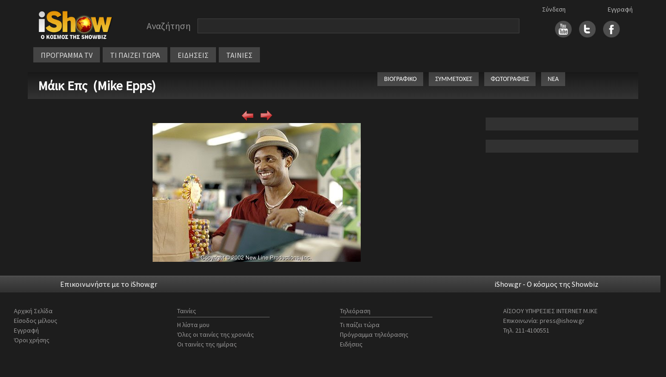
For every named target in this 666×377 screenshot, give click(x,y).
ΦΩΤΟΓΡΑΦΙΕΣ (510, 79)
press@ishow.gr (562, 320)
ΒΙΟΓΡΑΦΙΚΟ (400, 79)
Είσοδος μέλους (35, 320)
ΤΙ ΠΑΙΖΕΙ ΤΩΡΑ (135, 55)
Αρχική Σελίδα (33, 311)
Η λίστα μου (193, 325)
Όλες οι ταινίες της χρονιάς (215, 334)
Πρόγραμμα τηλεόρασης (374, 334)
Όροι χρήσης (31, 340)
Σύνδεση (554, 9)
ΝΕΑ (553, 79)
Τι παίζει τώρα (360, 325)
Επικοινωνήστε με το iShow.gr (108, 284)
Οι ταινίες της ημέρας (207, 344)
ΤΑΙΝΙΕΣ (239, 55)
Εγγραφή (620, 9)
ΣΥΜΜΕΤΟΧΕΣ (453, 79)
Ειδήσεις (351, 344)
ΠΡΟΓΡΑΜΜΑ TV (66, 55)
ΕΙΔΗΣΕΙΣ (193, 55)
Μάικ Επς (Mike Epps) (97, 85)
